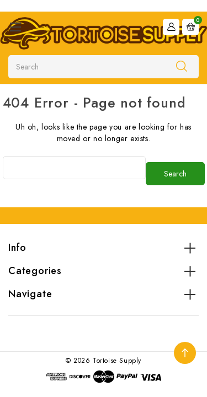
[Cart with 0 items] (190, 27)
